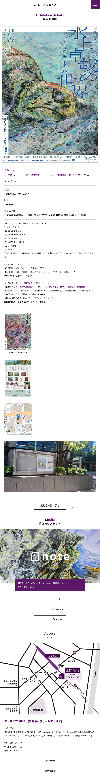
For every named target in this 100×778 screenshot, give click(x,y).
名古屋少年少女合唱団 (30, 272)
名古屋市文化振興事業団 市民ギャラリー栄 (30, 283)
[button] (18, 416)
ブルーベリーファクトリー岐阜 (52, 286)
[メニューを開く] (95, 4)
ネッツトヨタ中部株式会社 (23, 286)
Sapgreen (25, 268)
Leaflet (14, 434)
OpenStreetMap (22, 434)
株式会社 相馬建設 (76, 286)
